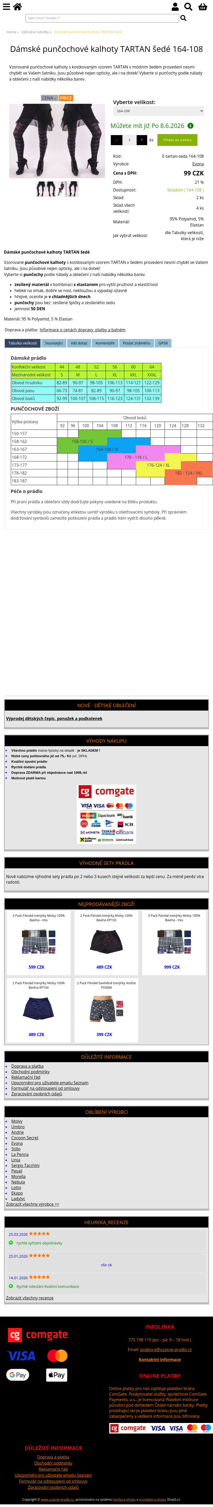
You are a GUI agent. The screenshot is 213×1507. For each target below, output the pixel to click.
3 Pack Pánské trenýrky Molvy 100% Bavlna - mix (38, 917)
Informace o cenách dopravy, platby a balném (83, 330)
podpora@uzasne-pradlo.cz (166, 1349)
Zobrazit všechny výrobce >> (32, 1204)
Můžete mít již (152, 125)
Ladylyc (18, 1198)
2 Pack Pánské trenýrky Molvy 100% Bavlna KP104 (38, 985)
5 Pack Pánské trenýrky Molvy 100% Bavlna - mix (174, 917)
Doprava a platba (27, 1066)
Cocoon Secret (24, 1138)
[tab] (23, 343)
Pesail (16, 1171)
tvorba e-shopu (124, 1499)
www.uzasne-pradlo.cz (57, 1499)
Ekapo (17, 1193)
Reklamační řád (25, 1077)
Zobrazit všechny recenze (29, 1298)
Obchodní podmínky (30, 1072)
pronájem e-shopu (152, 1499)
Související (54, 343)
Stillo (16, 1149)
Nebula (18, 1182)
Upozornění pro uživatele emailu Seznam (49, 1083)
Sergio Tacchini (25, 1165)
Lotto (16, 1187)
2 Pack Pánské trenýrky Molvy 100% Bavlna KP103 (106, 917)
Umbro (17, 1127)
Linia (15, 1160)
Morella (18, 1176)
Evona (198, 164)
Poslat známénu (136, 343)
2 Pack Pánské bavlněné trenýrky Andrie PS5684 (106, 985)
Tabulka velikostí (22, 343)
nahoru (205, 1499)
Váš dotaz (79, 343)
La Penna (20, 1154)
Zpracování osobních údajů (36, 1094)
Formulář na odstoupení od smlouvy (45, 1088)
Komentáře (105, 343)
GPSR (163, 343)
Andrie (17, 1132)
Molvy (16, 1121)
